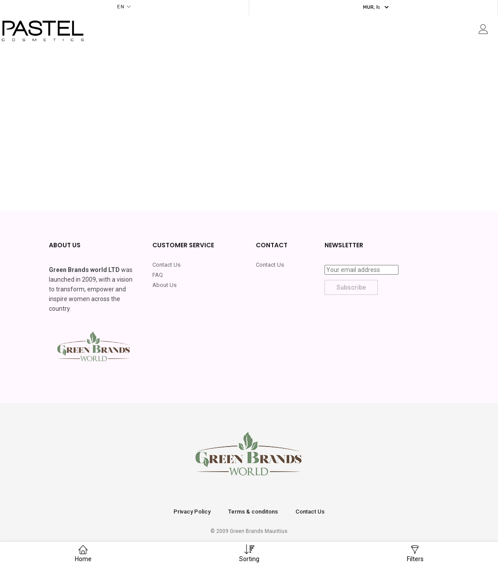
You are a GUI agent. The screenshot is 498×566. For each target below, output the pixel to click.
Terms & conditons (253, 511)
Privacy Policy (191, 511)
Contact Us (166, 264)
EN (121, 7)
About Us (164, 285)
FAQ (157, 275)
